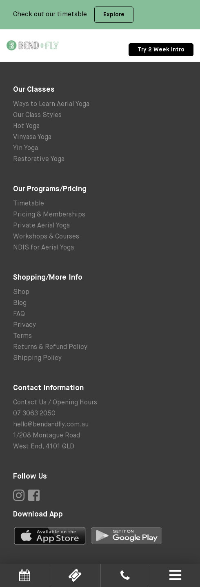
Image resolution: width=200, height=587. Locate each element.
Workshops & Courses (46, 237)
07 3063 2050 (34, 413)
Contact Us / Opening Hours (55, 402)
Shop (21, 292)
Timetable (28, 204)
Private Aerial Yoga (41, 226)
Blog (20, 303)
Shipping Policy (37, 358)
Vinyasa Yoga (32, 137)
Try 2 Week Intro (161, 50)
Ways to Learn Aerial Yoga (51, 104)
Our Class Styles (37, 115)
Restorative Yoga (38, 159)
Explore (113, 15)
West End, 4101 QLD (43, 447)
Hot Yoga (26, 126)
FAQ (19, 314)
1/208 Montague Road (46, 436)
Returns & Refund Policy (50, 347)
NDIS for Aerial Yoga (43, 248)
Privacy (24, 325)
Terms (22, 336)
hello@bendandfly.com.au (51, 424)
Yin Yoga (25, 148)
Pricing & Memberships (49, 215)
